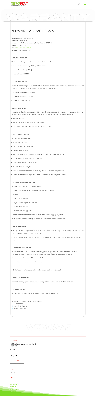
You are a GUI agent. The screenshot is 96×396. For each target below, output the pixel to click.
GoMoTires (13, 391)
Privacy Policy (14, 355)
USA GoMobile (14, 384)
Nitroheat (12, 372)
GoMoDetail (13, 389)
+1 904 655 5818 (17, 363)
